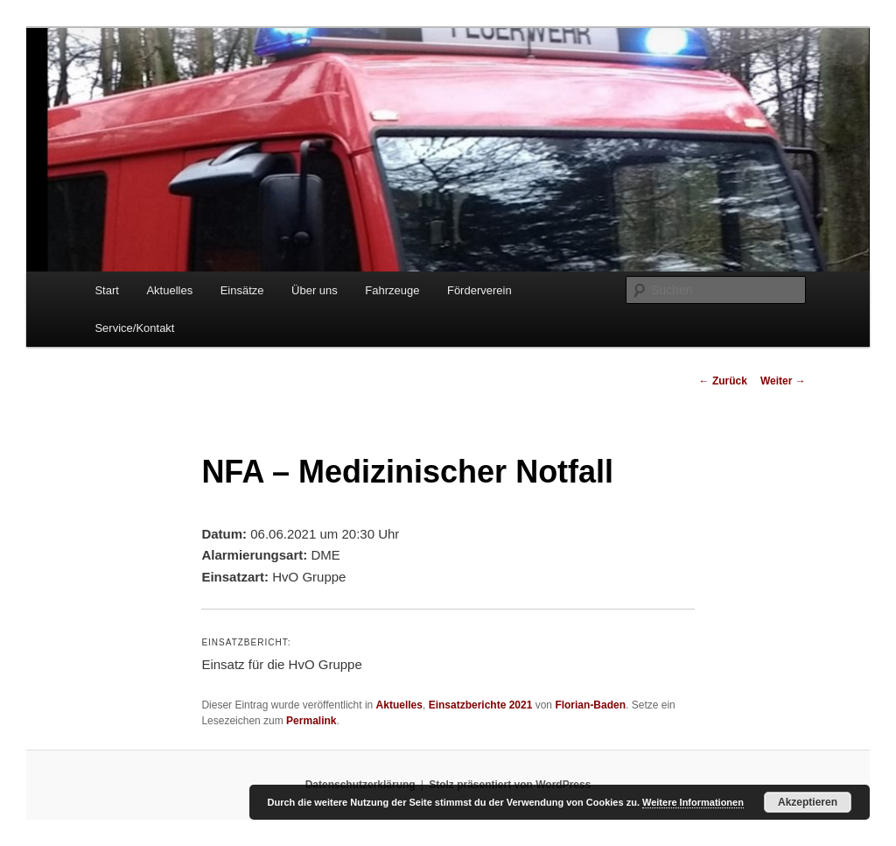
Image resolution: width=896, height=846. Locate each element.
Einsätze (242, 290)
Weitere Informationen (693, 802)
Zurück (723, 381)
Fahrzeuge (392, 290)
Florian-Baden (590, 705)
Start (106, 290)
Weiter (783, 381)
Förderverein (479, 290)
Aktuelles (169, 290)
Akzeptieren (807, 802)
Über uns (314, 290)
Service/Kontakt (134, 328)
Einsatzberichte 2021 (481, 705)
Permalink (311, 721)
